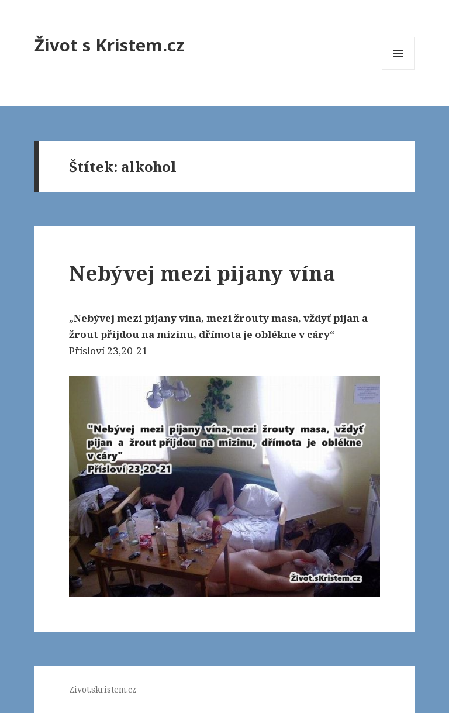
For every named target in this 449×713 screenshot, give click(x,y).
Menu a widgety (398, 69)
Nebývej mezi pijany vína (202, 273)
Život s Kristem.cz (109, 44)
